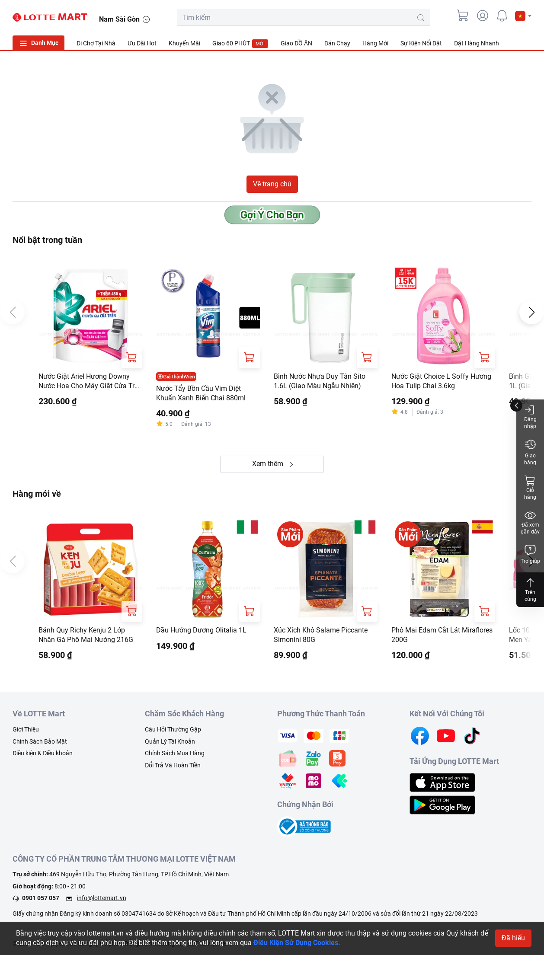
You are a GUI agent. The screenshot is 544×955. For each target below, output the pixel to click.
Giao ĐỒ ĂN (296, 43)
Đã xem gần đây (530, 522)
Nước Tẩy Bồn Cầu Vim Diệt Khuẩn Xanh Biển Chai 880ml (201, 393)
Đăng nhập (530, 416)
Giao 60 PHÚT (240, 43)
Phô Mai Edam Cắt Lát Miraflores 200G (442, 636)
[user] (482, 15)
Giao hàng (530, 452)
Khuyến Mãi (184, 43)
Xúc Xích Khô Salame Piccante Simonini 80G (321, 636)
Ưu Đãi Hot (142, 43)
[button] (523, 16)
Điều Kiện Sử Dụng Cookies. (296, 943)
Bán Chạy (337, 43)
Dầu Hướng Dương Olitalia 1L (201, 631)
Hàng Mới (375, 43)
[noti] (502, 15)
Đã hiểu (513, 938)
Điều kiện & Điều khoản (43, 754)
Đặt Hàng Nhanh (476, 43)
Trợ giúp (530, 554)
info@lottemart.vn (101, 899)
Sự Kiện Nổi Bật (421, 43)
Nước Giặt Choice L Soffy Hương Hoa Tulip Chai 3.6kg (441, 381)
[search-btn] (421, 18)
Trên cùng (530, 589)
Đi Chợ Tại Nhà (96, 43)
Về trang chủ (272, 184)
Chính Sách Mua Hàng (175, 754)
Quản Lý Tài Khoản (170, 742)
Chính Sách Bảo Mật (40, 742)
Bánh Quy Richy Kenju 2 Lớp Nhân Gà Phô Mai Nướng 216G (85, 636)
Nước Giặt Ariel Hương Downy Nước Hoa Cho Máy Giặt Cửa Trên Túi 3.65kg (90, 382)
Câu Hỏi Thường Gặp (173, 730)
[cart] (463, 15)
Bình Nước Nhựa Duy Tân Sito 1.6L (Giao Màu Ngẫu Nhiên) (319, 381)
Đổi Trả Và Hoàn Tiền (173, 766)
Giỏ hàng (530, 487)
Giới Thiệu (26, 730)
